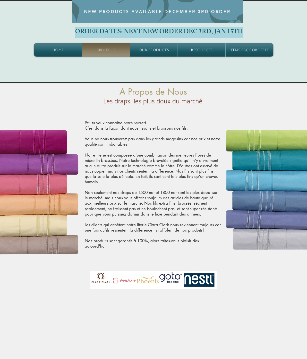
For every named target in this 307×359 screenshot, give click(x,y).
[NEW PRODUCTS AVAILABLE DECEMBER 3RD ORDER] (157, 11)
